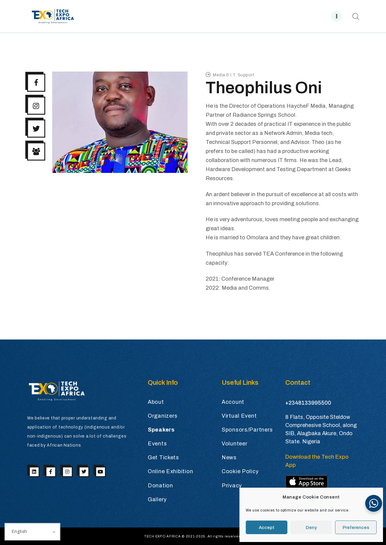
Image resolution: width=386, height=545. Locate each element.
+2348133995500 (308, 403)
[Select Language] (32, 531)
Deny (311, 527)
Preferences (356, 527)
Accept (266, 527)
